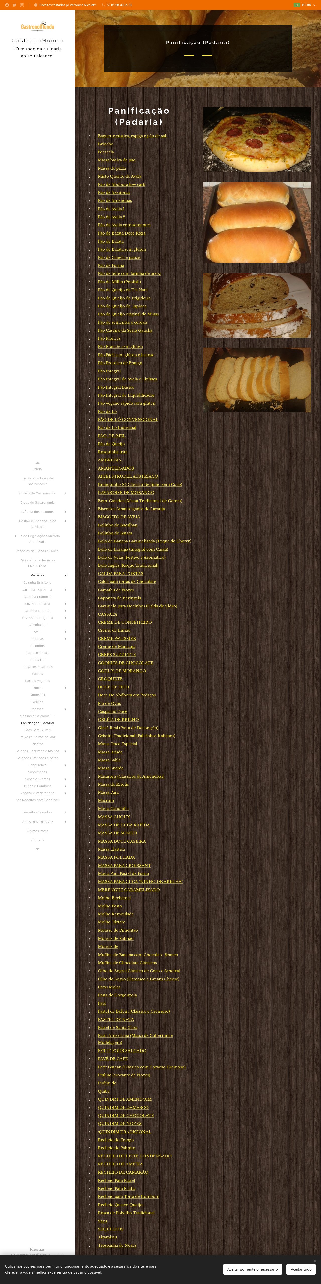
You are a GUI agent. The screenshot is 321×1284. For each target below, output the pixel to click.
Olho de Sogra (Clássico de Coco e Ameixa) (139, 970)
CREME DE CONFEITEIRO (125, 622)
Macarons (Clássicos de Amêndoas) (131, 776)
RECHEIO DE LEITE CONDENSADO (135, 1156)
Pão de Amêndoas (115, 200)
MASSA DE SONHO (117, 833)
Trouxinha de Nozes (117, 1245)
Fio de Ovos (109, 703)
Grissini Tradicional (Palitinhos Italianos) (136, 735)
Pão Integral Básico (116, 387)
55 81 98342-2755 (119, 5)
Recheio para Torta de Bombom (128, 1196)
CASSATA (107, 614)
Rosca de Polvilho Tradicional (126, 1212)
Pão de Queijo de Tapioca (122, 306)
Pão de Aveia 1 (111, 208)
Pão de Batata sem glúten (122, 249)
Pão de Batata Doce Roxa (121, 233)
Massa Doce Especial (117, 743)
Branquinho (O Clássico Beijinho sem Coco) (140, 484)
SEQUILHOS (111, 1229)
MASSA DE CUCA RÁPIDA (124, 825)
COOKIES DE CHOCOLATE (125, 662)
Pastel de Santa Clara (117, 1027)
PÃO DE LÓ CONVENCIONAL (128, 419)
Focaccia (106, 152)
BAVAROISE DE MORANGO (126, 492)
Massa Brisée (110, 752)
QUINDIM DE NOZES (120, 1123)
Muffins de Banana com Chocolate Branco (138, 954)
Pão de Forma (111, 265)
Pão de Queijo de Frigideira (124, 298)
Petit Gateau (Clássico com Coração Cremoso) (142, 1067)
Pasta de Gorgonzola (117, 995)
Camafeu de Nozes (116, 590)
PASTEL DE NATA (116, 1019)
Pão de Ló (107, 411)
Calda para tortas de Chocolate (127, 581)
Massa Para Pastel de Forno (123, 873)
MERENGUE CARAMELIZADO (129, 889)
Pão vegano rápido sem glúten (126, 403)
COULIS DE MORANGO (122, 670)
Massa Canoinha (113, 808)
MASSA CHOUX (114, 816)
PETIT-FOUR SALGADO (122, 1050)
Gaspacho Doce (112, 711)
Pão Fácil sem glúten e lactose (126, 354)
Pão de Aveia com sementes (124, 224)
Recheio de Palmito (116, 1147)
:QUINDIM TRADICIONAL (124, 1131)
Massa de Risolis (113, 784)
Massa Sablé (109, 760)
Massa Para (108, 792)
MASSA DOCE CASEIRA (122, 841)
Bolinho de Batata (115, 533)
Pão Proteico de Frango (120, 362)
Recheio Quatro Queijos (121, 1204)
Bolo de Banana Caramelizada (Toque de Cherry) (144, 541)
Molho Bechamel (114, 897)
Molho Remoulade (116, 914)
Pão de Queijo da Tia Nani (123, 289)
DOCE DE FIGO (113, 687)
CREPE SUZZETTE (117, 654)
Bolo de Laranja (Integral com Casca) (133, 549)
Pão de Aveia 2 (111, 216)
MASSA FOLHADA (116, 857)
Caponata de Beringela (119, 598)
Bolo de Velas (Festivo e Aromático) (132, 557)
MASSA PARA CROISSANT (124, 865)
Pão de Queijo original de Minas (128, 314)
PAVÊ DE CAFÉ (113, 1058)
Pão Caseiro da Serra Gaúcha (125, 330)
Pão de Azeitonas (114, 192)
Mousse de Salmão (116, 938)
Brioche (105, 144)
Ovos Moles (109, 987)
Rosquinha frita (112, 451)
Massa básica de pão (117, 160)
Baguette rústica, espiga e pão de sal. (132, 135)
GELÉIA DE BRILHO (118, 719)
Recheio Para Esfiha (116, 1188)
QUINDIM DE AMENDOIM (125, 1099)
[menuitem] (38, 469)
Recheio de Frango (116, 1139)
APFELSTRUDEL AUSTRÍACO (128, 476)
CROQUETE (110, 678)
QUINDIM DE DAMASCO (123, 1107)
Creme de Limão (114, 630)
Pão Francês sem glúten (120, 346)
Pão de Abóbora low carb (121, 184)
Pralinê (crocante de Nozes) (124, 1075)
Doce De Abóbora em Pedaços (127, 695)
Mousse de (108, 946)
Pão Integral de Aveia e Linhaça (127, 379)
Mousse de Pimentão (118, 930)
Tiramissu (107, 1237)
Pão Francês (109, 338)
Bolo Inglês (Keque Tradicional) (128, 565)
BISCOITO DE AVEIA (119, 516)
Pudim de (107, 1083)
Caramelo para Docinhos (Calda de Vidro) (137, 606)
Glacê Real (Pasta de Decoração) (128, 727)
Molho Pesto (110, 906)
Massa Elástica (111, 849)
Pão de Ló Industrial (117, 427)
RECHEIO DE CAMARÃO (123, 1172)
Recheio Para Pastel (116, 1180)
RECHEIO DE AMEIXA (120, 1164)
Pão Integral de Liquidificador (126, 395)
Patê (102, 1003)
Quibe (104, 1091)
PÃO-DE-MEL (112, 435)
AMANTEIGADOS (116, 468)
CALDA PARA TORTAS (120, 573)
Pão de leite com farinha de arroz (129, 273)
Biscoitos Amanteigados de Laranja (131, 508)
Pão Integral (109, 371)
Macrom (106, 800)
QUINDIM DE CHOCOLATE (126, 1115)
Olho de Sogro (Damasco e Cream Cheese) (138, 979)
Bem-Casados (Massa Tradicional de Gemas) (140, 500)
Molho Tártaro (112, 922)
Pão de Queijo (111, 443)
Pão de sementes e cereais (122, 322)
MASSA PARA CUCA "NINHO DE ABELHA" (140, 881)
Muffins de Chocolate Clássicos (127, 962)
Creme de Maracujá (116, 646)
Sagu (102, 1221)
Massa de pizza (112, 168)
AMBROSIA (109, 460)
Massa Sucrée (111, 768)
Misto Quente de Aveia (119, 176)
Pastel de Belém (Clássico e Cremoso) (134, 1011)
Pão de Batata (111, 241)
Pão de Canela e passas (119, 257)
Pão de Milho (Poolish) (119, 281)
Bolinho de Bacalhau (117, 525)
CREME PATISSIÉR (117, 638)
